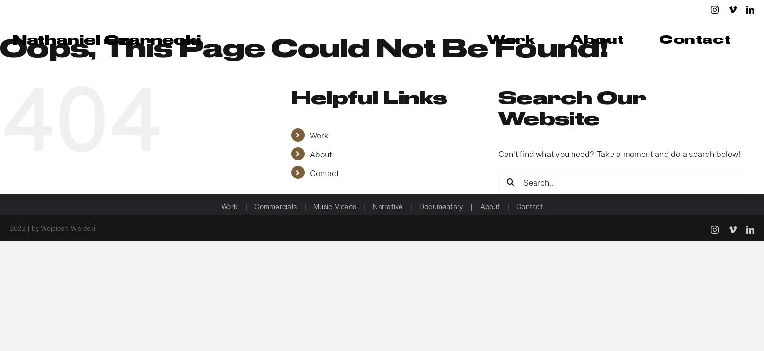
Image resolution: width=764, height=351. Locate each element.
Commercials (275, 206)
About (321, 153)
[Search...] (621, 182)
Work (319, 134)
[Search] (510, 182)
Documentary (442, 206)
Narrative (387, 206)
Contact (324, 172)
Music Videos (334, 206)
